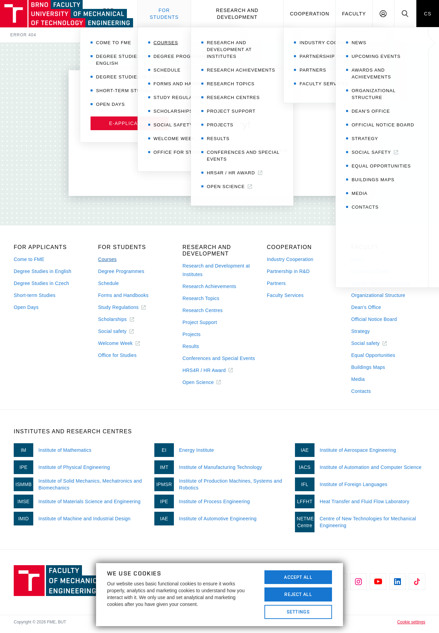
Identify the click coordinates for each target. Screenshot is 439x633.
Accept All (298, 577)
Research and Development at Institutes (216, 270)
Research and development (237, 14)
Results (190, 346)
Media (358, 379)
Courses (107, 259)
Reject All (298, 594)
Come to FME (29, 259)
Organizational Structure (378, 295)
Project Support (199, 322)
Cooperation (309, 13)
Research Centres (202, 310)
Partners (276, 283)
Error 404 (23, 35)
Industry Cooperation (290, 259)
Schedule (108, 283)
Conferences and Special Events (218, 358)
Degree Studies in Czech (41, 283)
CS (427, 13)
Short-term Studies (35, 295)
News (357, 259)
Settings (298, 612)
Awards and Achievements (380, 283)
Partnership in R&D (288, 271)
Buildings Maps (368, 367)
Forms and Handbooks (123, 295)
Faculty (354, 13)
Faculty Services (285, 295)
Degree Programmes (121, 271)
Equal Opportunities (373, 355)
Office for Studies (117, 355)
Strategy (360, 331)
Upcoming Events (370, 271)
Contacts (361, 391)
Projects (191, 334)
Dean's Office (366, 307)
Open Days (26, 307)
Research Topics (200, 298)
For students (164, 14)
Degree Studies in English (42, 271)
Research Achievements (209, 286)
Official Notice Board (374, 319)
